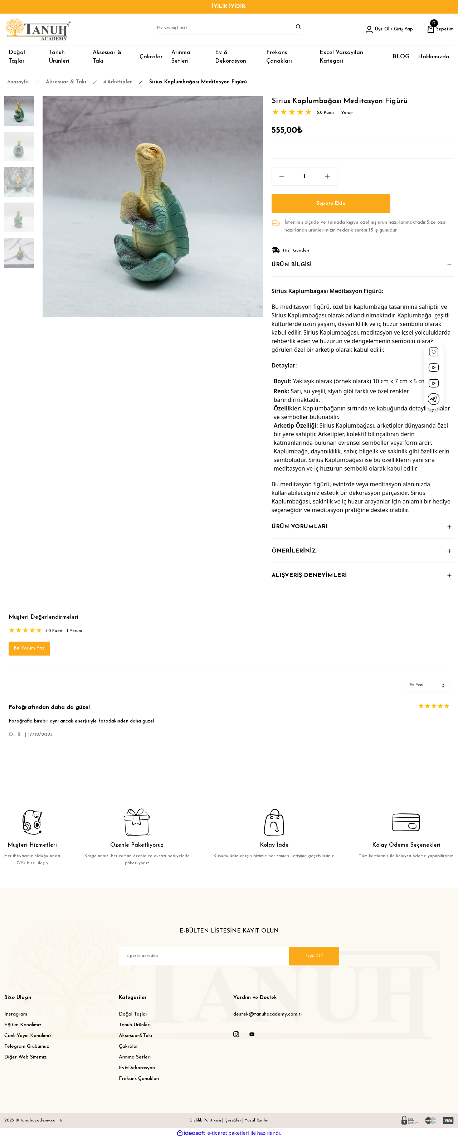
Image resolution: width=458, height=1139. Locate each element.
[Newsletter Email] (229, 957)
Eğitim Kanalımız (23, 1025)
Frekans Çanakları (139, 1079)
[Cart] (439, 29)
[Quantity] (304, 176)
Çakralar (128, 1047)
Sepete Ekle (331, 203)
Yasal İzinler (256, 1121)
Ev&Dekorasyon (137, 1068)
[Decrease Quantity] (278, 176)
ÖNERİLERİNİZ (294, 551)
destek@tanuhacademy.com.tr (267, 1015)
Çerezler (232, 1121)
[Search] (229, 29)
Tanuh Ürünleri (135, 1025)
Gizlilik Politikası (205, 1121)
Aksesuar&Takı (135, 1036)
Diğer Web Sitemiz (25, 1058)
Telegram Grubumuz (26, 1047)
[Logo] (38, 29)
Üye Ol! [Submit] (314, 956)
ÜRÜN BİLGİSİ (292, 265)
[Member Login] (386, 29)
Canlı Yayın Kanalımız (28, 1036)
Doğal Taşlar (133, 1015)
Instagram (15, 1015)
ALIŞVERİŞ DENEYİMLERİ (309, 575)
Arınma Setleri (135, 1058)
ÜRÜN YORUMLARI (300, 527)
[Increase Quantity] (331, 176)
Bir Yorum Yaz (29, 649)
